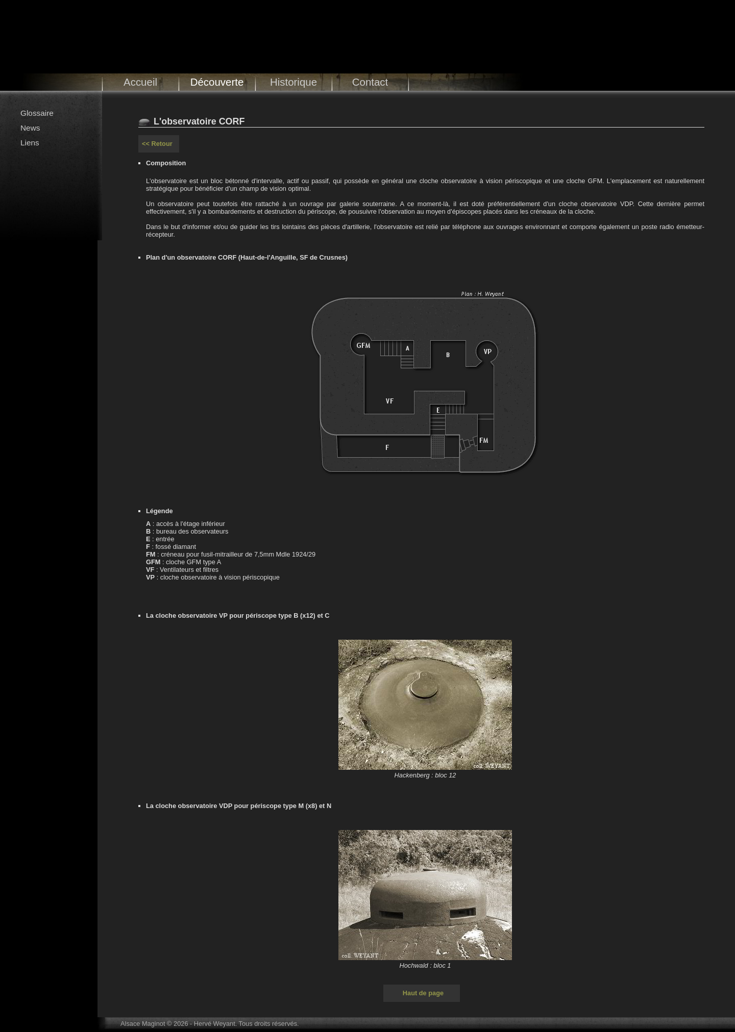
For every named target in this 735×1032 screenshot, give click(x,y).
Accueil (140, 82)
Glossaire (37, 113)
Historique (293, 82)
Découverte (217, 82)
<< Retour (157, 143)
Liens (29, 142)
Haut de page (423, 993)
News (30, 127)
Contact (370, 82)
